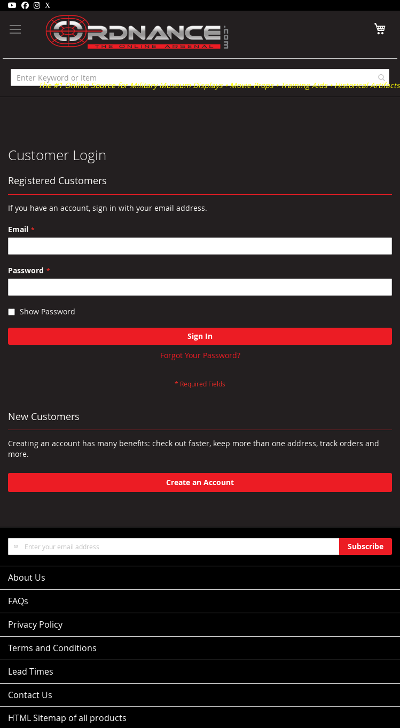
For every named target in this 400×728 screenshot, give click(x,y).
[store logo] (121, 32)
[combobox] (200, 77)
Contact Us (30, 695)
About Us (26, 577)
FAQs (18, 601)
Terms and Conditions (52, 648)
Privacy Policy (35, 624)
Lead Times (30, 671)
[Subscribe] (365, 546)
